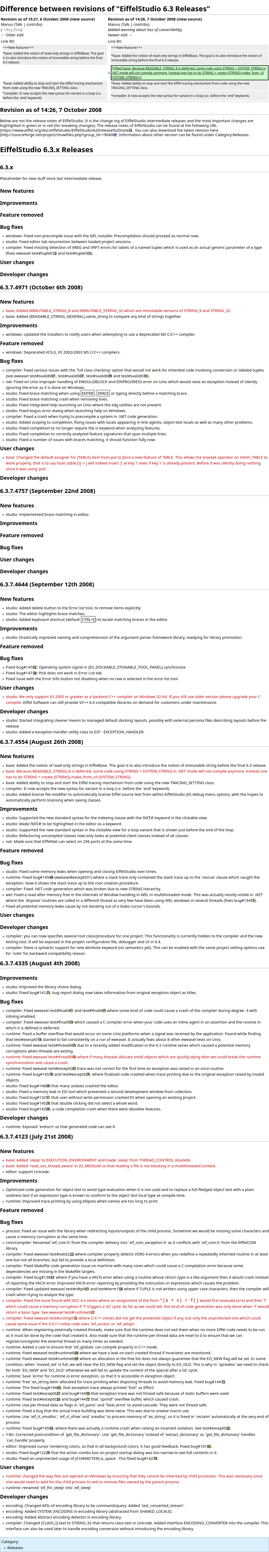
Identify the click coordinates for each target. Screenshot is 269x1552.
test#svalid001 (43, 375)
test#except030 (62, 1068)
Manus (7, 24)
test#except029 (76, 1074)
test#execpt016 (28, 1039)
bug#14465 (50, 1387)
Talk (18, 24)
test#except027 (47, 1393)
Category (10, 1541)
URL (213, 125)
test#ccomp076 (63, 1318)
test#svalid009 (99, 375)
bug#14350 (40, 1108)
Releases (15, 1547)
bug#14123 (40, 992)
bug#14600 (40, 1085)
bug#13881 (44, 1277)
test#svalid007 (71, 375)
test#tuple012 (44, 253)
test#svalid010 (134, 375)
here (214, 130)
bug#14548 (43, 877)
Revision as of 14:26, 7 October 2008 (142, 19)
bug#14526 (40, 1103)
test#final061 (61, 1010)
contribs (33, 24)
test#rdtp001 (78, 1288)
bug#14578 (43, 1074)
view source (82, 19)
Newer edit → (120, 34)
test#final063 (94, 1010)
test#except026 (47, 1399)
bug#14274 (147, 1458)
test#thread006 (62, 1056)
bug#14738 (26, 672)
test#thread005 (62, 1045)
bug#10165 (201, 1446)
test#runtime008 (63, 1352)
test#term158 (110, 1288)
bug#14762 (26, 667)
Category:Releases (232, 134)
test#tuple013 (78, 253)
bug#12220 (40, 1452)
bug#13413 (244, 900)
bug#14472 (215, 1381)
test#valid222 (62, 1254)
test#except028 (216, 1428)
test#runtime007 (79, 1312)
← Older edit (12, 34)
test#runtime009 (63, 1358)
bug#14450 (79, 1393)
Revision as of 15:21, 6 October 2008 (35, 19)
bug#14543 (43, 1428)
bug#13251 (40, 1097)
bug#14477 (79, 1399)
